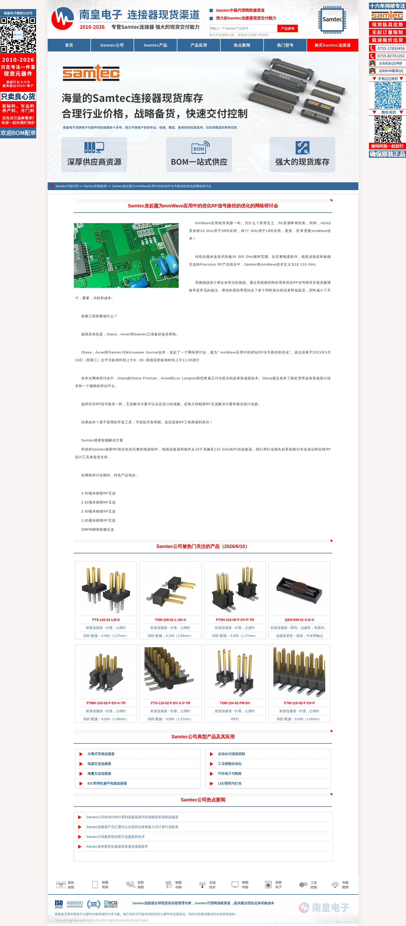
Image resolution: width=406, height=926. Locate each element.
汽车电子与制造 (230, 774)
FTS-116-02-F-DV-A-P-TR (170, 703)
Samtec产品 (155, 45)
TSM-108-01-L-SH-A (170, 620)
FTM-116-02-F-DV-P (299, 703)
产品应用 (199, 45)
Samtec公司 (112, 45)
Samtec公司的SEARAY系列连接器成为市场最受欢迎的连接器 (132, 817)
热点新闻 (242, 45)
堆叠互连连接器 (99, 774)
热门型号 (285, 45)
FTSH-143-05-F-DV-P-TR (235, 620)
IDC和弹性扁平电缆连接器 (107, 783)
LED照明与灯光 (230, 783)
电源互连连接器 (99, 764)
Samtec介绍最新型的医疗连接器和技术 (115, 837)
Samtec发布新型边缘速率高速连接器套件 (117, 846)
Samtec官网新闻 (95, 186)
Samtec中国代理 (66, 186)
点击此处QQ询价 (390, 63)
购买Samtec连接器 (333, 45)
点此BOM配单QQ (391, 71)
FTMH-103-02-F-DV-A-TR (105, 703)
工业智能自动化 (230, 764)
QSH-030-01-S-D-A (299, 620)
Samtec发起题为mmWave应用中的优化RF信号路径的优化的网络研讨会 (161, 186)
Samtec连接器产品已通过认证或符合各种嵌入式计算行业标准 (132, 827)
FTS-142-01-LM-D (106, 620)
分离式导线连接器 (101, 754)
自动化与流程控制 (231, 754)
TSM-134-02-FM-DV (235, 703)
